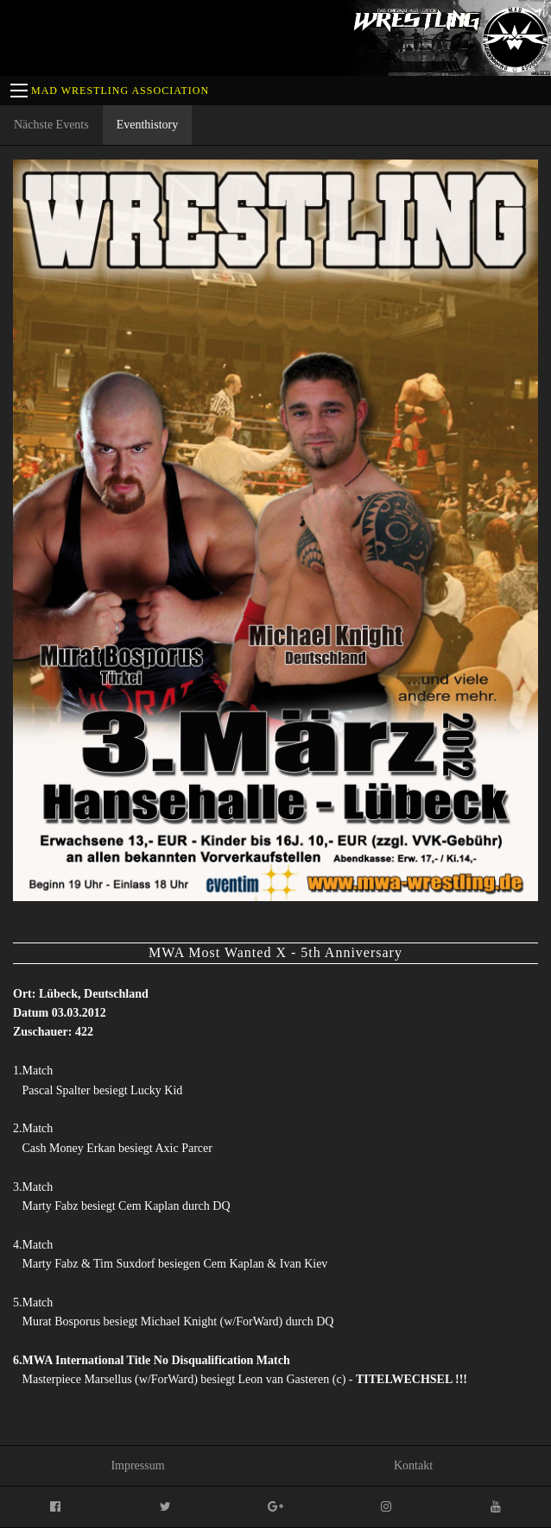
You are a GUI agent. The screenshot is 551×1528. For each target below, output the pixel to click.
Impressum (137, 1465)
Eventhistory (148, 124)
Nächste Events (51, 124)
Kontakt (413, 1465)
